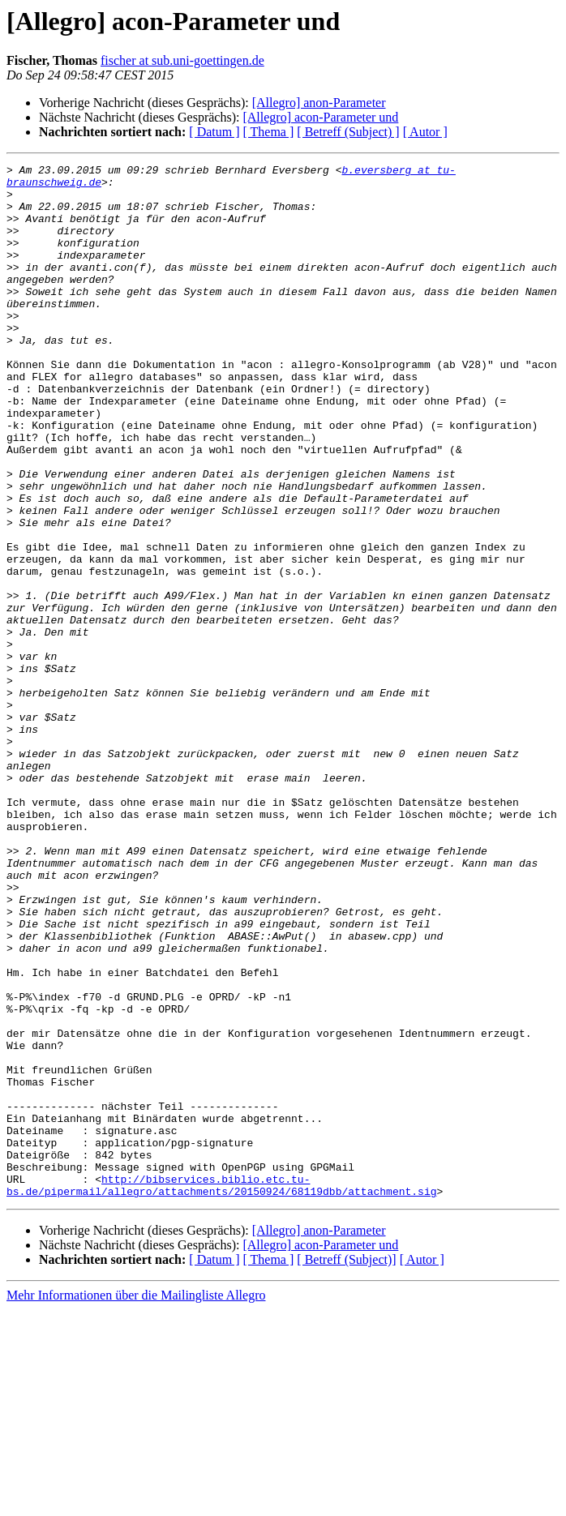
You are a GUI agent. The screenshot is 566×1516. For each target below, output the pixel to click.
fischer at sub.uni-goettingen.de (182, 60)
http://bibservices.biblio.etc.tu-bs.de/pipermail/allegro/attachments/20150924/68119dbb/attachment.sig (221, 1390)
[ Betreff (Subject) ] (348, 132)
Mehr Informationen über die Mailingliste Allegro (135, 1502)
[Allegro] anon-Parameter (319, 102)
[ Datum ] (214, 132)
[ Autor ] (425, 132)
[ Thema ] (268, 132)
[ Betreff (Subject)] (346, 1466)
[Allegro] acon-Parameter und (320, 117)
